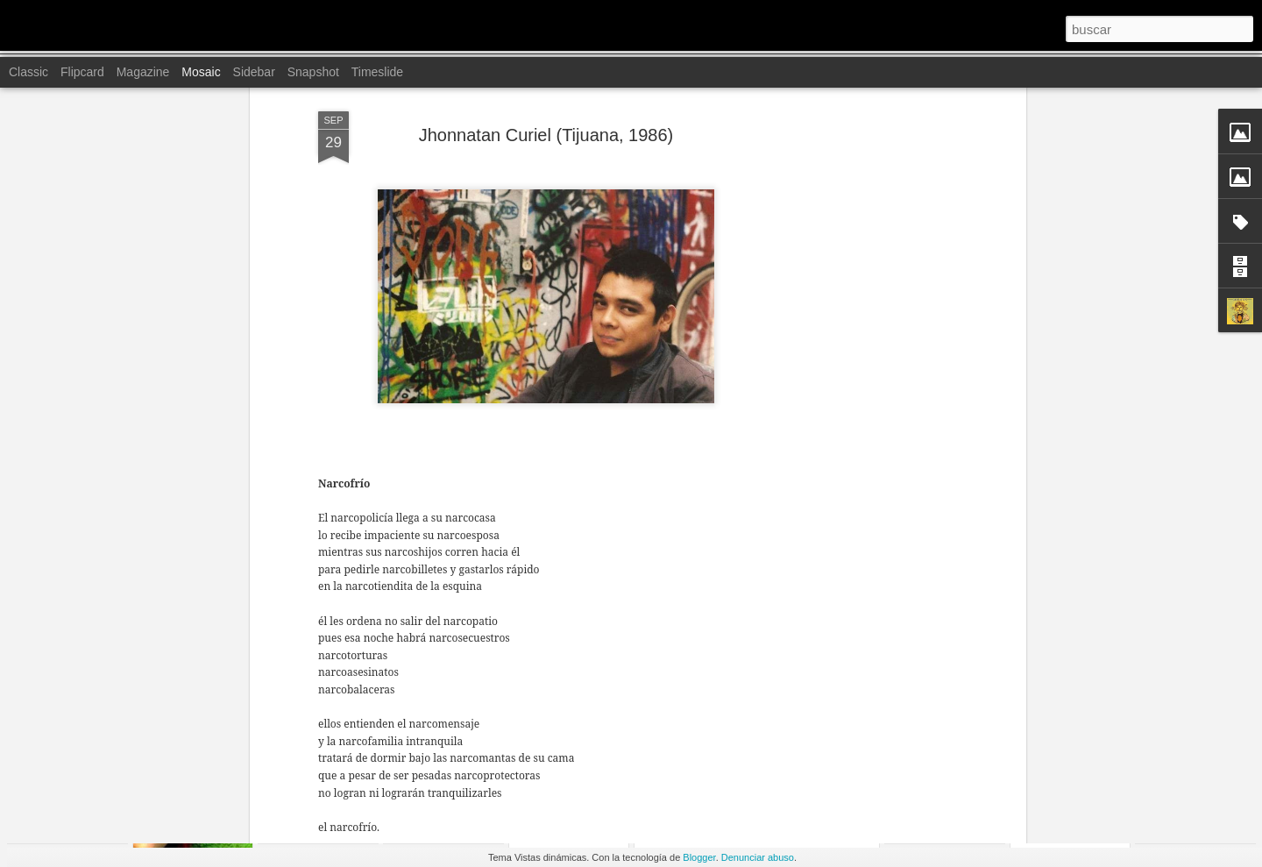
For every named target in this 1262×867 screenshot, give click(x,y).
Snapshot (313, 72)
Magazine (143, 72)
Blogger (699, 857)
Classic (28, 72)
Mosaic (200, 72)
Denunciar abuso (757, 857)
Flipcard (82, 72)
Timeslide (377, 72)
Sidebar (254, 72)
